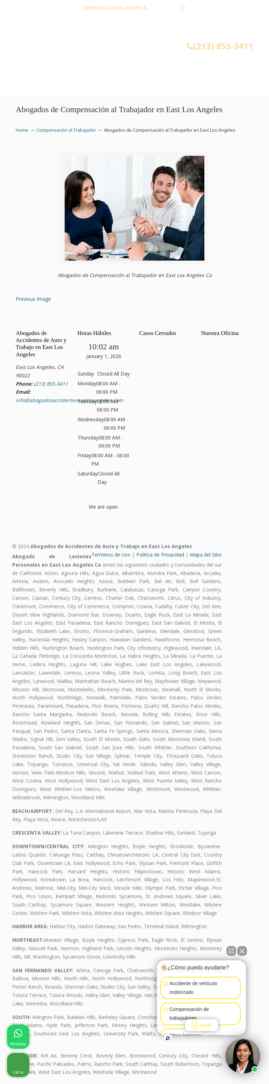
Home (22, 130)
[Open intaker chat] (168, 1038)
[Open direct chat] (231, 951)
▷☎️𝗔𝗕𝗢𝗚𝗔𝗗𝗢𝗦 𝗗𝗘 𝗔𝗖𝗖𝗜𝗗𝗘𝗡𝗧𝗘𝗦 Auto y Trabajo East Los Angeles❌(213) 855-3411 (141, 54)
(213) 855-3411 (164, 7)
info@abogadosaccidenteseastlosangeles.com (134, 18)
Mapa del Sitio (206, 554)
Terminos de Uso (111, 554)
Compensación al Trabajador (66, 130)
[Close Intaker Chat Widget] (242, 951)
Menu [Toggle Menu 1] (27, 87)
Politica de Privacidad (160, 554)
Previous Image (33, 299)
